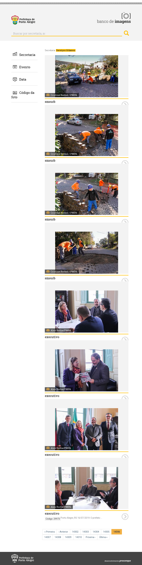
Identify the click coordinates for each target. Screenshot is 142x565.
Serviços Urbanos (65, 50)
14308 (58, 537)
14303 (85, 531)
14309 (68, 537)
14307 (47, 537)
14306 (117, 532)
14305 (106, 531)
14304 (96, 531)
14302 (75, 531)
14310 (78, 537)
